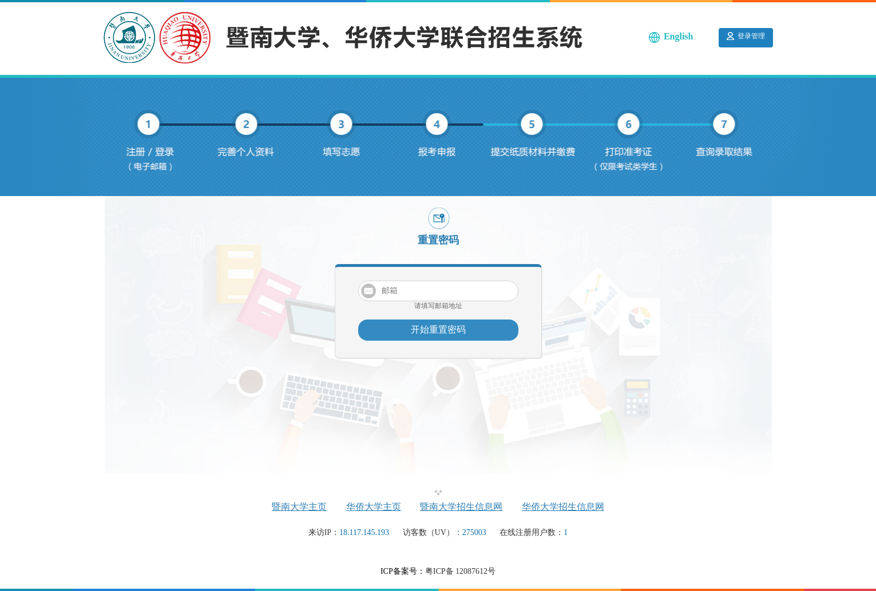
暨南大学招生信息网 (461, 507)
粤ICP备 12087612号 (460, 571)
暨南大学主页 (299, 507)
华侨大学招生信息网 (563, 507)
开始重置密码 (438, 329)
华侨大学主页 (373, 507)
